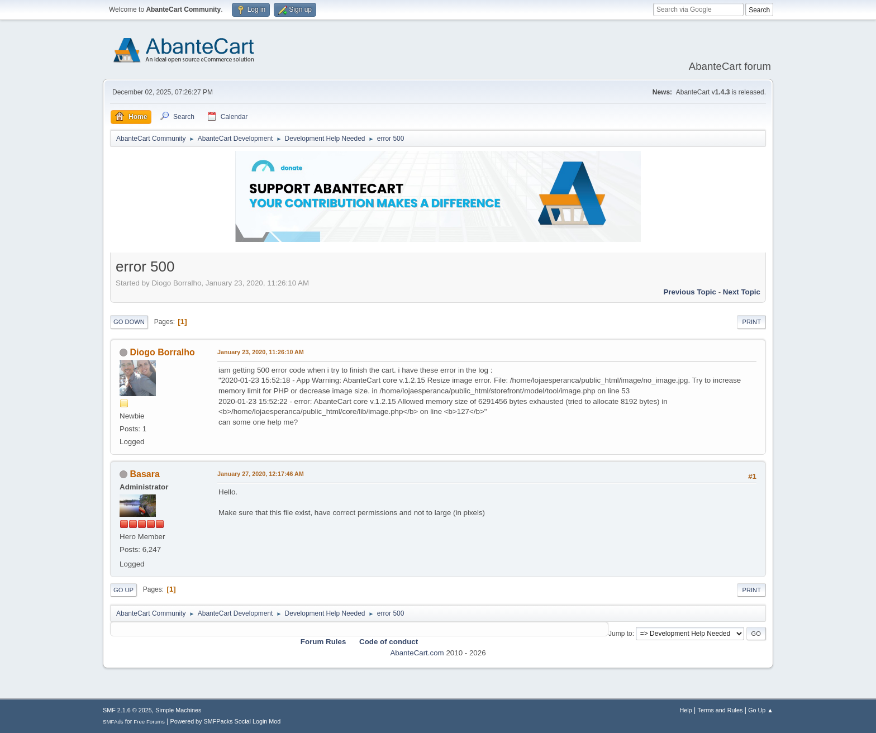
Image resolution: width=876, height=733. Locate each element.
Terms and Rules (720, 710)
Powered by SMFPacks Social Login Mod (225, 721)
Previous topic (689, 292)
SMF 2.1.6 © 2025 (127, 710)
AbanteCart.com (417, 653)
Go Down (129, 321)
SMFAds (113, 721)
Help (686, 710)
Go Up (123, 590)
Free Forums (149, 721)
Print (751, 321)
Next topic (741, 292)
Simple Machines (178, 710)
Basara (144, 474)
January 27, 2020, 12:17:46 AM (260, 473)
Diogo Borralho (162, 352)
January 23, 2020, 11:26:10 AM (260, 352)
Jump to (620, 633)
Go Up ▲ (760, 710)
